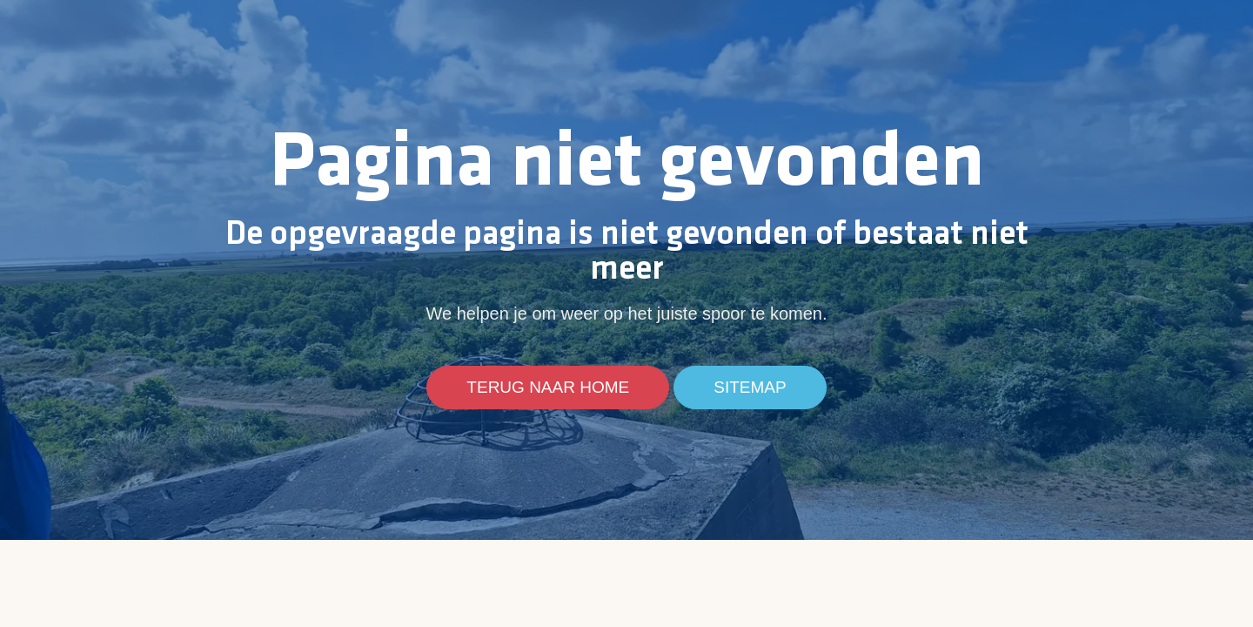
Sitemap (749, 388)
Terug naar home (547, 388)
